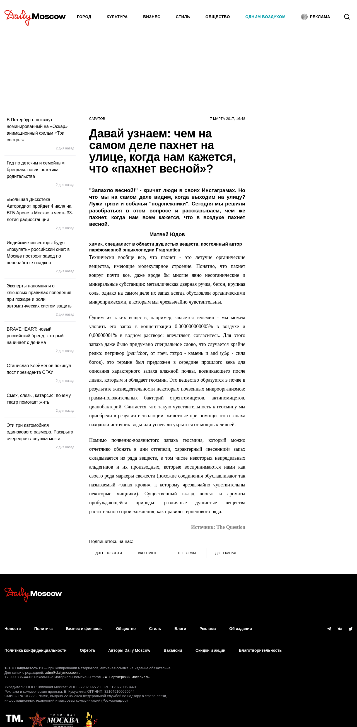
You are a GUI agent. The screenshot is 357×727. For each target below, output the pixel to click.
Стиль (183, 16)
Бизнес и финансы (84, 626)
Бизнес (151, 16)
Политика (43, 626)
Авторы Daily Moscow (129, 642)
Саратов (97, 119)
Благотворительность (260, 642)
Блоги (180, 626)
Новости (12, 626)
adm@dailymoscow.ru (62, 662)
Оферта (87, 642)
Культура (117, 16)
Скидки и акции (210, 642)
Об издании (240, 626)
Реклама (207, 626)
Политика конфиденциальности (35, 642)
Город (84, 16)
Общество (218, 16)
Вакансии (173, 642)
